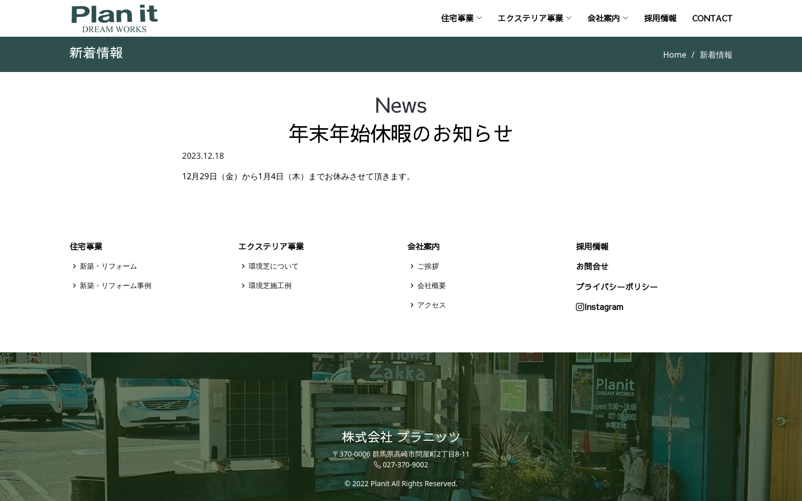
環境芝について (274, 266)
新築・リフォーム (108, 266)
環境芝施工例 (270, 285)
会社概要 (431, 285)
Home (675, 54)
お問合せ (592, 266)
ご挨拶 (428, 266)
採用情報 (660, 17)
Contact (712, 17)
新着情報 (716, 54)
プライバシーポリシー (617, 286)
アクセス (431, 304)
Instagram (599, 306)
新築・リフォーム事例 (115, 285)
